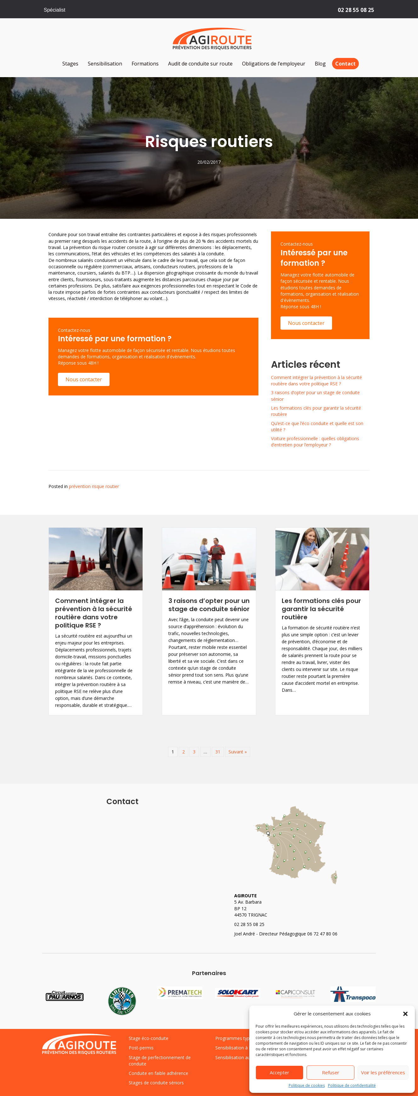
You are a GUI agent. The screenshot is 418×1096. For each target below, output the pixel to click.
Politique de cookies (307, 1085)
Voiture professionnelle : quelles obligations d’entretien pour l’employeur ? (315, 441)
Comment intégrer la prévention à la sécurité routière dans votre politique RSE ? (316, 380)
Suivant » (238, 752)
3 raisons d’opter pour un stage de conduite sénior (209, 604)
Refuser (330, 1072)
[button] (405, 1014)
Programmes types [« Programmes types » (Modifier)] (234, 1038)
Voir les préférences (383, 1072)
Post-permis (141, 1048)
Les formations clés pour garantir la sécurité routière (321, 609)
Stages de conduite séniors (156, 1083)
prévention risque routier (94, 486)
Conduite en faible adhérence (158, 1073)
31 (217, 752)
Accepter (279, 1072)
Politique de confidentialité (352, 1085)
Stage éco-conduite (148, 1038)
